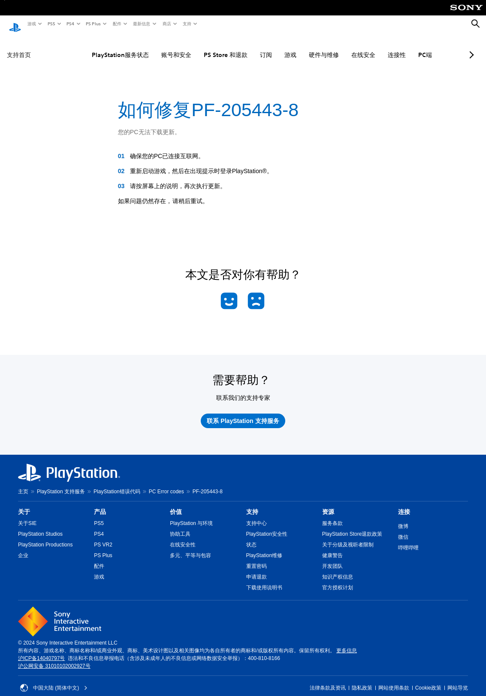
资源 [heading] (328, 503)
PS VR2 (103, 537)
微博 (403, 518)
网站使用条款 (393, 680)
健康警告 (332, 547)
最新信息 (141, 24)
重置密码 (256, 558)
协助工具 (180, 526)
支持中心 (256, 515)
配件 (116, 24)
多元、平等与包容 (190, 547)
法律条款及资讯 (328, 680)
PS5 (50, 24)
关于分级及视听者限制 (348, 537)
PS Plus (92, 24)
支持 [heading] (252, 503)
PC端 (405, 47)
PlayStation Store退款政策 (352, 526)
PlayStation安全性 (267, 526)
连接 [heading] (404, 503)
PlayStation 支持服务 (61, 483)
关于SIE (27, 515)
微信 (403, 529)
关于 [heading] (24, 503)
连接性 (377, 47)
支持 (186, 24)
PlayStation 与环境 (191, 515)
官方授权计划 (337, 579)
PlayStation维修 (264, 547)
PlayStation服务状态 (100, 47)
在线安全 (344, 47)
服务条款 (332, 515)
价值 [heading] (176, 503)
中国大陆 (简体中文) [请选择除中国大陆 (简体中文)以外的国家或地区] (54, 680)
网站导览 (457, 680)
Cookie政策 (428, 680)
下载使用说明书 (264, 579)
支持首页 (19, 47)
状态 (251, 537)
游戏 (31, 24)
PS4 (70, 24)
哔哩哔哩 (408, 540)
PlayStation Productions (45, 537)
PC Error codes (166, 483)
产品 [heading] (100, 503)
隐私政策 (362, 680)
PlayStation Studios (40, 526)
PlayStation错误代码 (117, 483)
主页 (23, 483)
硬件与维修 (304, 47)
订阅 (246, 47)
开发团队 (332, 558)
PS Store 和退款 (206, 47)
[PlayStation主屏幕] (15, 24)
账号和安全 (157, 47)
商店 (166, 24)
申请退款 (256, 569)
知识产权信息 (337, 569)
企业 (23, 547)
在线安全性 (183, 537)
